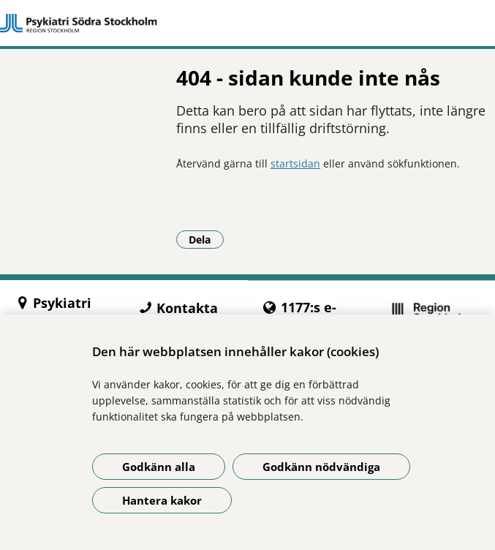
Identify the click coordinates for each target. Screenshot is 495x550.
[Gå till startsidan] (247, 23)
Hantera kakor (162, 500)
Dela (206, 239)
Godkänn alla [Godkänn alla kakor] (158, 466)
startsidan (295, 163)
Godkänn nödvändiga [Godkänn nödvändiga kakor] (321, 466)
